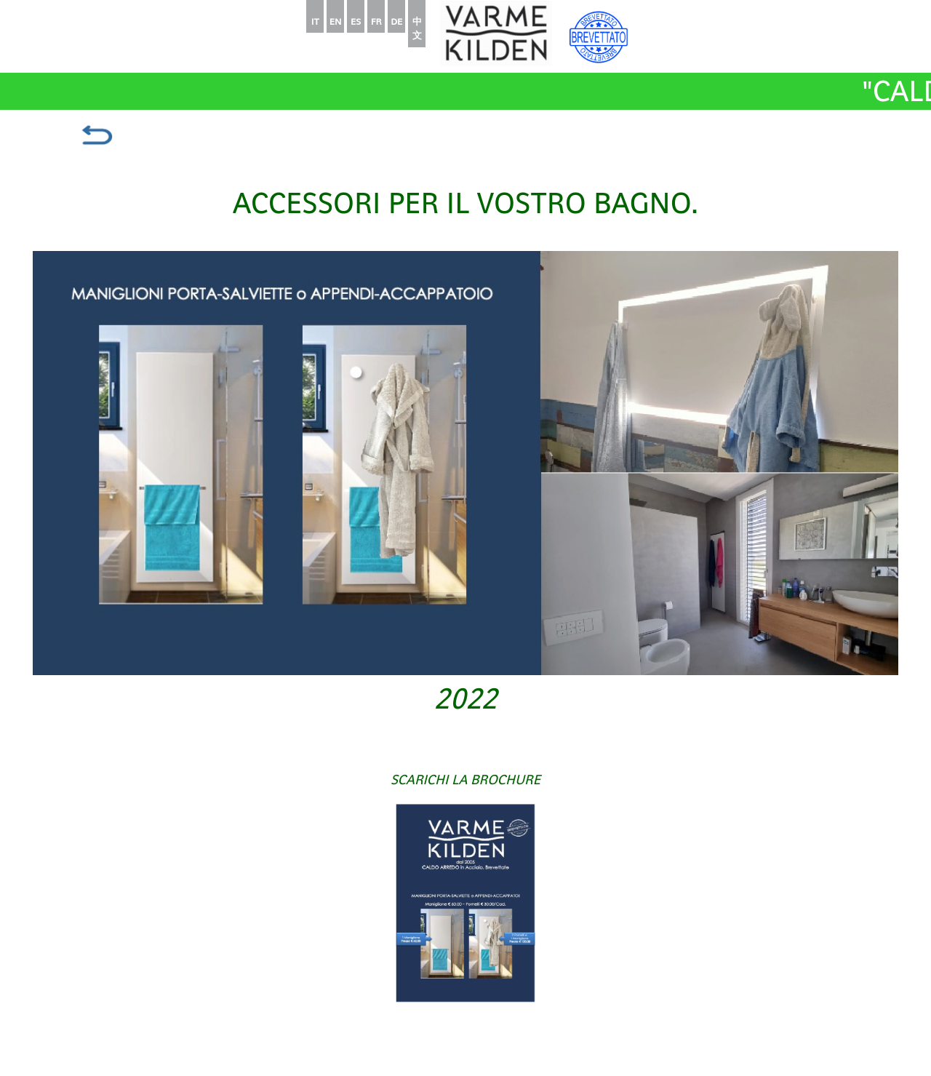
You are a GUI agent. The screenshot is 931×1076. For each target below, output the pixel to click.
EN (335, 21)
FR (376, 21)
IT (315, 21)
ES (356, 21)
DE (396, 21)
